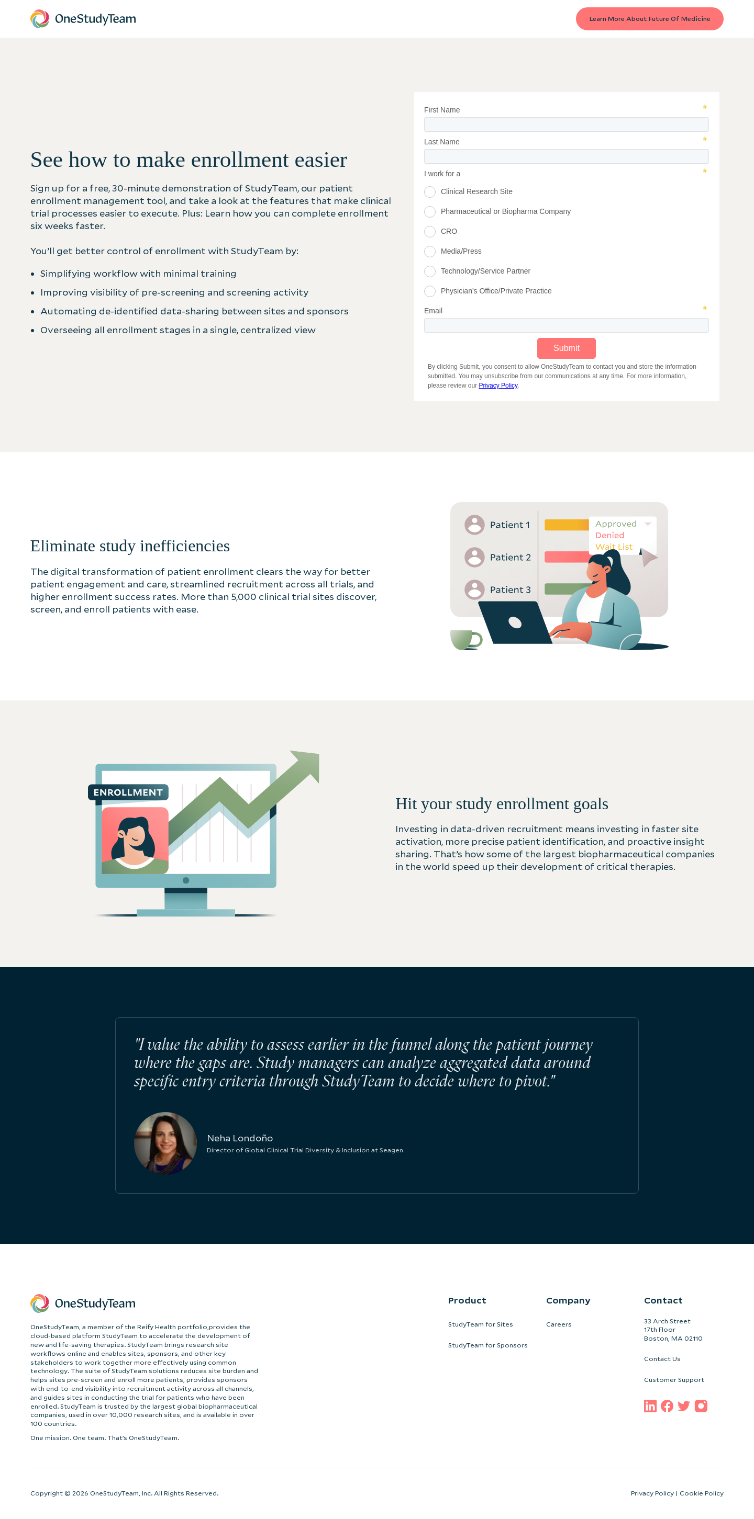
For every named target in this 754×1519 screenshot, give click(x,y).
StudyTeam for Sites (480, 1324)
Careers (559, 1324)
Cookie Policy (702, 1493)
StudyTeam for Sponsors (488, 1345)
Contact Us (662, 1359)
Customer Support (674, 1380)
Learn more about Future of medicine (649, 18)
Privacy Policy (652, 1493)
